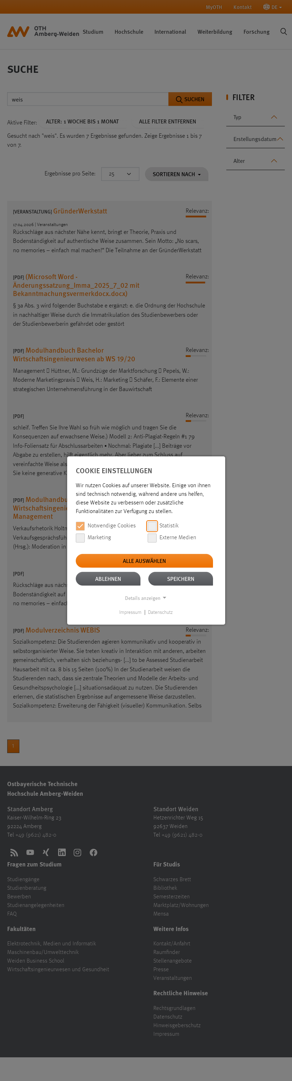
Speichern (180, 578)
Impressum (130, 612)
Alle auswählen (144, 560)
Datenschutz (160, 612)
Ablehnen (108, 578)
